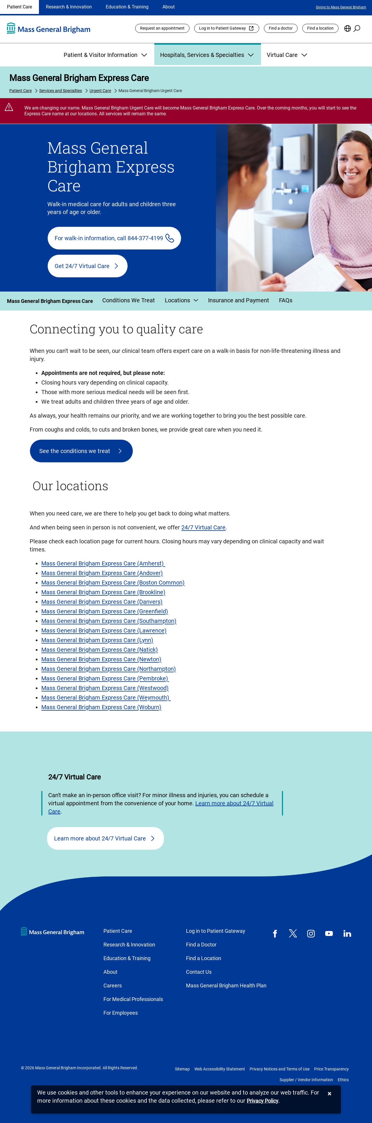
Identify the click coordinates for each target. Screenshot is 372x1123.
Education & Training (127, 7)
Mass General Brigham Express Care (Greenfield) (104, 611)
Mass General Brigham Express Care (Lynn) (97, 640)
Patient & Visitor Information (106, 55)
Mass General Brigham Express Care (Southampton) (108, 620)
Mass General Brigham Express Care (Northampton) (108, 668)
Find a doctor (281, 28)
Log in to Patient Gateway (222, 28)
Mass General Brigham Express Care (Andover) (102, 572)
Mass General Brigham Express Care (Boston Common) (113, 582)
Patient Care (19, 7)
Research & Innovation (69, 7)
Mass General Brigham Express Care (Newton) (101, 659)
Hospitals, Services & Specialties (207, 55)
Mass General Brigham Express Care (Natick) (99, 649)
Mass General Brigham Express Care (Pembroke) (105, 678)
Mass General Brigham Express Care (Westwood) (105, 687)
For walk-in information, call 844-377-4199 (109, 238)
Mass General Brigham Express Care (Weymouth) (106, 697)
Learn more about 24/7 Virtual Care (100, 838)
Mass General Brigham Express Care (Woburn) (101, 707)
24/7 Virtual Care (203, 527)
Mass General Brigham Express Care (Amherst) (103, 563)
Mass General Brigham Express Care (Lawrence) (104, 630)
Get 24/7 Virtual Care (82, 266)
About (168, 7)
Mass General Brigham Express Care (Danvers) (101, 601)
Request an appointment (162, 28)
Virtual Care (288, 55)
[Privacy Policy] (262, 1101)
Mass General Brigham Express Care (79, 78)
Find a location (320, 28)
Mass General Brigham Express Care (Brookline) (103, 592)
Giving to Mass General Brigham (341, 7)
